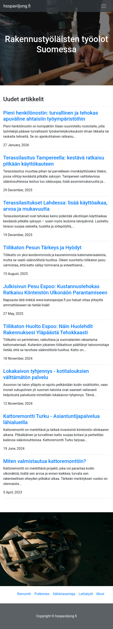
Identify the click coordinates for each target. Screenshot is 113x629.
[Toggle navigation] (104, 6)
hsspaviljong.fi (17, 6)
